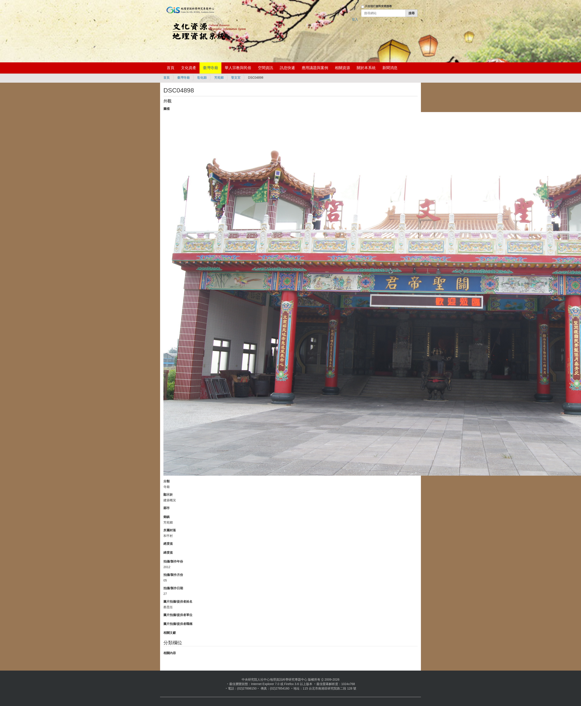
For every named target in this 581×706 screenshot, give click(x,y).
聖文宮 (236, 77)
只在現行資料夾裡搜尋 (378, 6)
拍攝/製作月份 (173, 575)
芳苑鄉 (219, 77)
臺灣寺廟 (210, 68)
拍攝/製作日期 (173, 588)
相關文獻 (169, 632)
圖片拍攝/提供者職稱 (177, 624)
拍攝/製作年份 (173, 561)
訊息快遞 (287, 68)
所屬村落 (169, 530)
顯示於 (168, 494)
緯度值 (168, 552)
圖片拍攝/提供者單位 (177, 615)
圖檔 (166, 109)
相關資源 (342, 68)
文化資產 (188, 68)
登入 (355, 19)
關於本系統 (366, 68)
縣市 (166, 508)
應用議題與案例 (315, 68)
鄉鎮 (166, 517)
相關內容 (169, 653)
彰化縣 (202, 77)
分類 (166, 481)
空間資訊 (265, 68)
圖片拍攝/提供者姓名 (177, 601)
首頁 (170, 68)
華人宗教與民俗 (238, 68)
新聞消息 (390, 68)
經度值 (168, 543)
